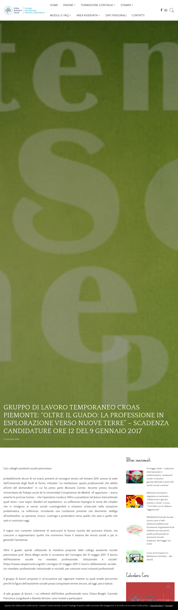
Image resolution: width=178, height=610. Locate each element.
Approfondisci (156, 606)
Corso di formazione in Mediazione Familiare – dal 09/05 (159, 556)
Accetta (168, 606)
